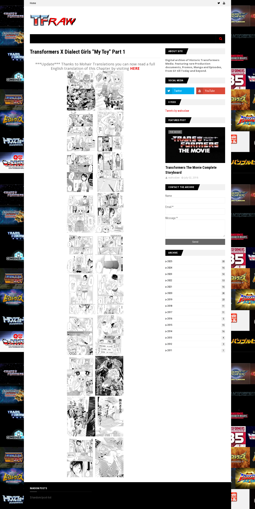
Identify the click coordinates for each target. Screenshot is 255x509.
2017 (196, 312)
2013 (196, 337)
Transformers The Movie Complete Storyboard (191, 170)
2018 (196, 305)
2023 (196, 273)
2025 (196, 261)
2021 (196, 286)
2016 (196, 318)
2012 (196, 343)
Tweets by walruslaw (177, 110)
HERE (135, 68)
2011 (196, 350)
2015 (196, 324)
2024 (196, 267)
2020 (196, 293)
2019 (196, 299)
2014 (196, 331)
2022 (196, 280)
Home (33, 3)
